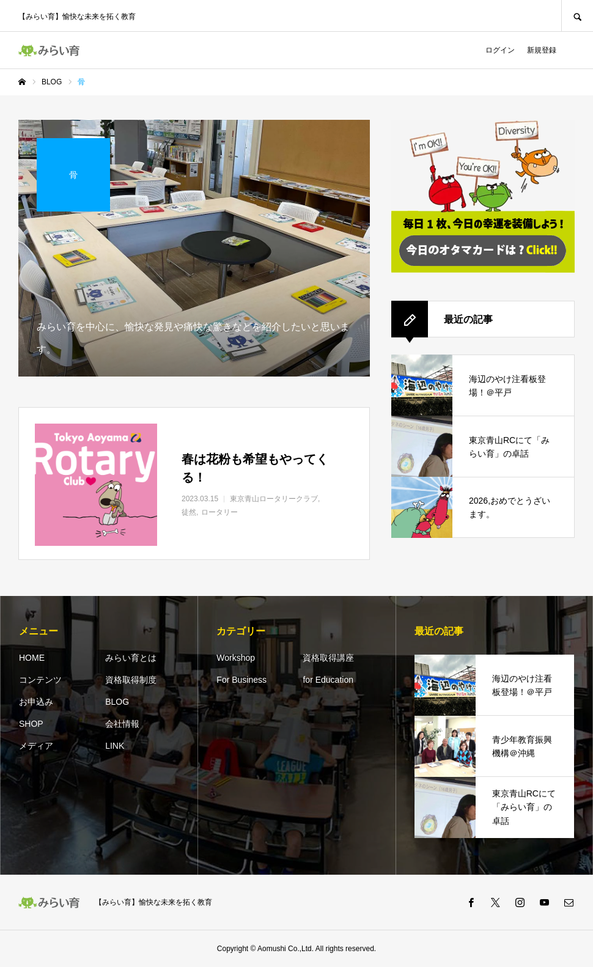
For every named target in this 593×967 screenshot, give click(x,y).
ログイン (500, 50)
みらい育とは (131, 658)
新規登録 (541, 50)
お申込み (36, 702)
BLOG (117, 702)
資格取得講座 (328, 658)
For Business (241, 680)
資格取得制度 (131, 680)
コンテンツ (40, 680)
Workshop (235, 658)
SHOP (31, 724)
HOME (32, 658)
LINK (114, 746)
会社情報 (122, 724)
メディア (36, 746)
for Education (328, 680)
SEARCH (577, 15)
